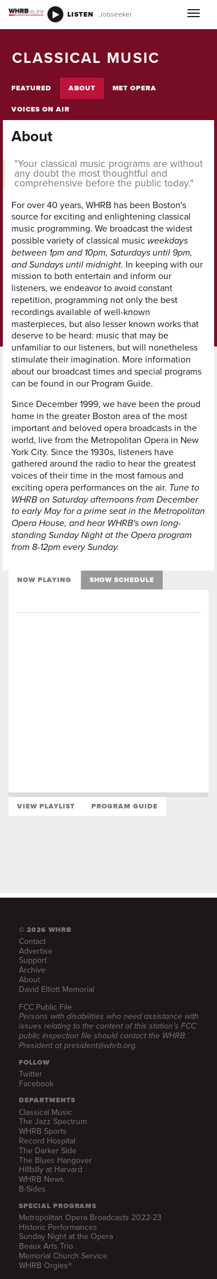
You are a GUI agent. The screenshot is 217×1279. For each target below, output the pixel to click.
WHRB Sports (43, 1131)
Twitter (30, 1074)
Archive (32, 970)
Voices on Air (40, 109)
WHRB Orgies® (45, 1266)
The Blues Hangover (55, 1160)
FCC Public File (45, 1007)
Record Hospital (47, 1141)
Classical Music (45, 1112)
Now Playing (44, 580)
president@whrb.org (99, 1045)
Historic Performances (58, 1227)
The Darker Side (48, 1151)
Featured (31, 88)
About (82, 88)
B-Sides (32, 1189)
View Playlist (45, 806)
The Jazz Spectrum (53, 1121)
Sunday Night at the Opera (66, 1236)
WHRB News (41, 1179)
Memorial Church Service (63, 1256)
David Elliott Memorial (56, 989)
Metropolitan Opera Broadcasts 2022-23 (90, 1218)
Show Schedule (122, 580)
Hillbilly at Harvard (50, 1170)
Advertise (36, 951)
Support (33, 960)
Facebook (36, 1084)
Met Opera (134, 88)
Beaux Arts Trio (46, 1246)
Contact (32, 941)
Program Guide (124, 806)
